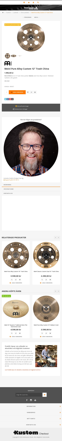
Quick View (11, 279)
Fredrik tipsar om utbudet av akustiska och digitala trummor (17, 347)
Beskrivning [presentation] (7, 185)
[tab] (31, 185)
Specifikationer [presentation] (8, 189)
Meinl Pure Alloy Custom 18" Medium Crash (46, 325)
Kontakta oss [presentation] (8, 193)
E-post (6, 180)
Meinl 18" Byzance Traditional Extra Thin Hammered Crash (15, 326)
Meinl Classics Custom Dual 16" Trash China (46, 271)
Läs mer (7, 81)
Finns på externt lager (13, 24)
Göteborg (7, 296)
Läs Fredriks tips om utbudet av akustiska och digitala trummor (23, 370)
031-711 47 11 (14, 180)
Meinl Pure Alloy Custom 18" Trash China (15, 271)
